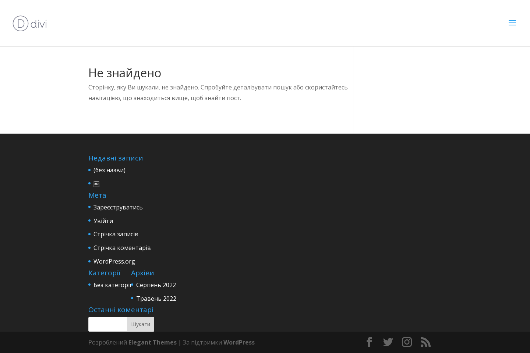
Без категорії (112, 285)
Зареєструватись (118, 207)
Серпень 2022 (156, 285)
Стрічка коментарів (122, 248)
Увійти (103, 221)
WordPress (239, 342)
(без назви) (109, 170)
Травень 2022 (156, 298)
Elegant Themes (152, 342)
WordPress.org (114, 261)
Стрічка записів (115, 234)
